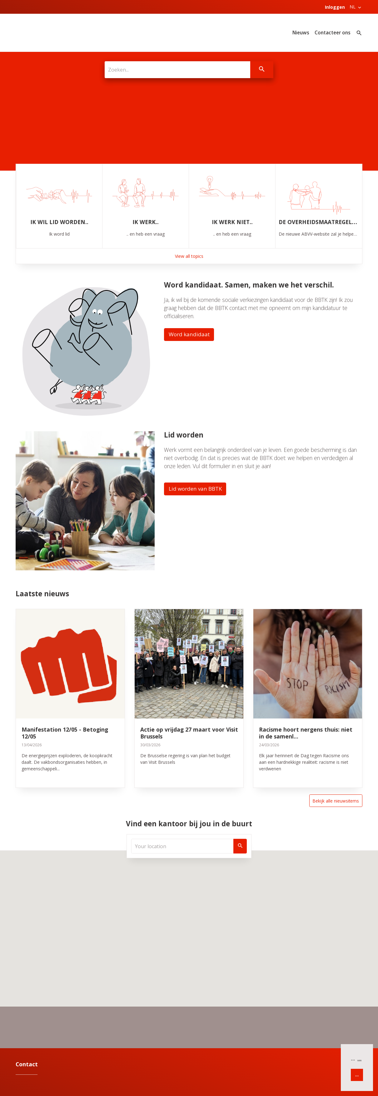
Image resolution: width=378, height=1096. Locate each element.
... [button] (359, 1058)
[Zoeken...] (177, 69)
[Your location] (182, 846)
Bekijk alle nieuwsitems (335, 800)
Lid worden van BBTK (196, 488)
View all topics (189, 255)
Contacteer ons (333, 32)
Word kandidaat (190, 334)
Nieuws (300, 32)
